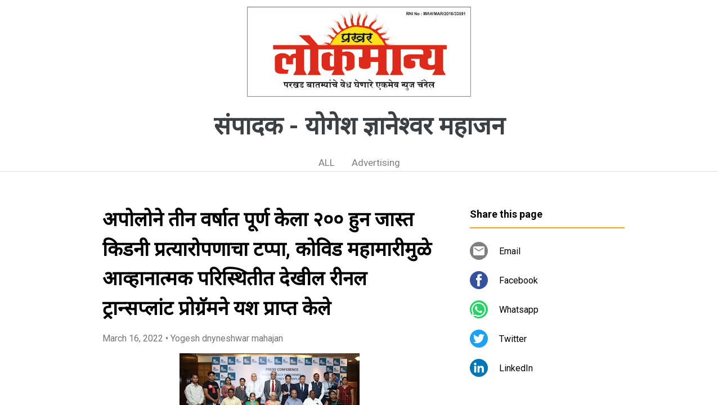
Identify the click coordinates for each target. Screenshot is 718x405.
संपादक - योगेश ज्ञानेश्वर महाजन (359, 126)
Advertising (376, 162)
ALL (326, 162)
